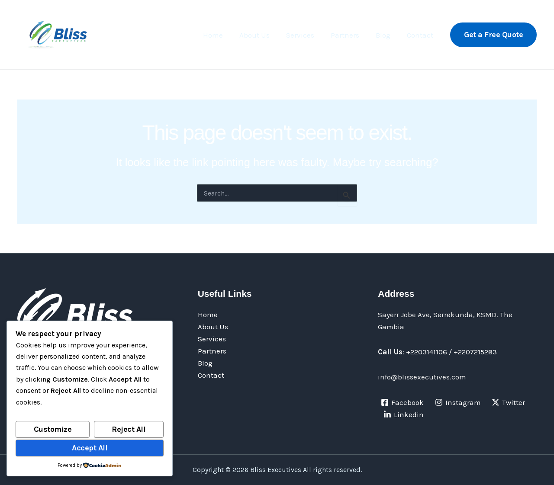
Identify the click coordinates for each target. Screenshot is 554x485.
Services (306, 35)
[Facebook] (402, 402)
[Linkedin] (403, 414)
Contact (421, 35)
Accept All (89, 448)
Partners (349, 35)
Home (222, 35)
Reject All (128, 429)
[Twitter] (508, 402)
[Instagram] (458, 402)
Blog (385, 35)
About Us (262, 35)
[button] (493, 34)
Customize (53, 429)
